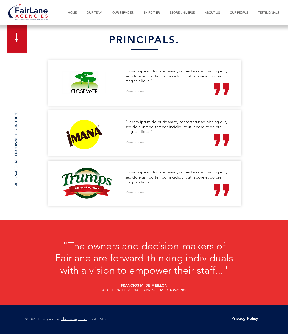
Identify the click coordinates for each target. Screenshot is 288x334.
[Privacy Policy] (244, 319)
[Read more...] (136, 90)
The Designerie (74, 319)
